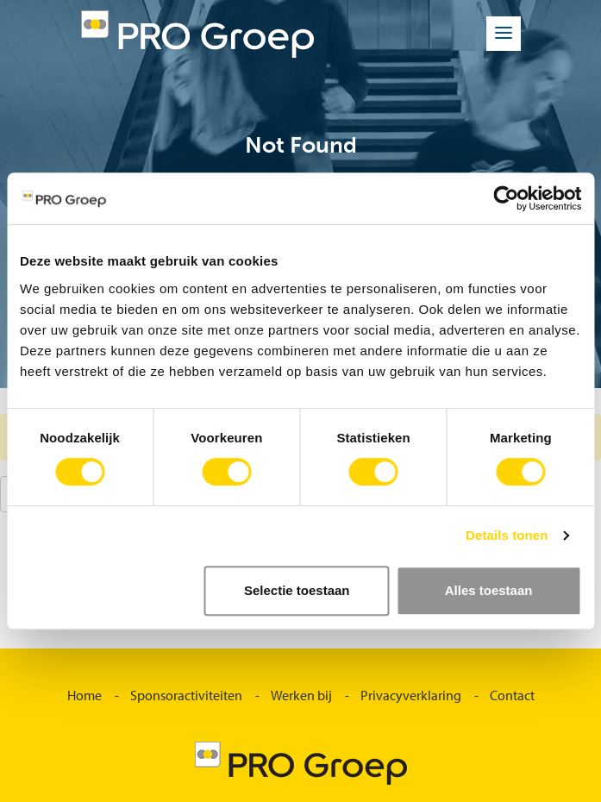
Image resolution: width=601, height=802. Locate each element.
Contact (512, 695)
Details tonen (507, 535)
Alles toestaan (489, 590)
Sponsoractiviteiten (186, 695)
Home (84, 695)
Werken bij (301, 695)
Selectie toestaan (297, 590)
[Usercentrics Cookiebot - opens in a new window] (505, 198)
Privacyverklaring (410, 695)
